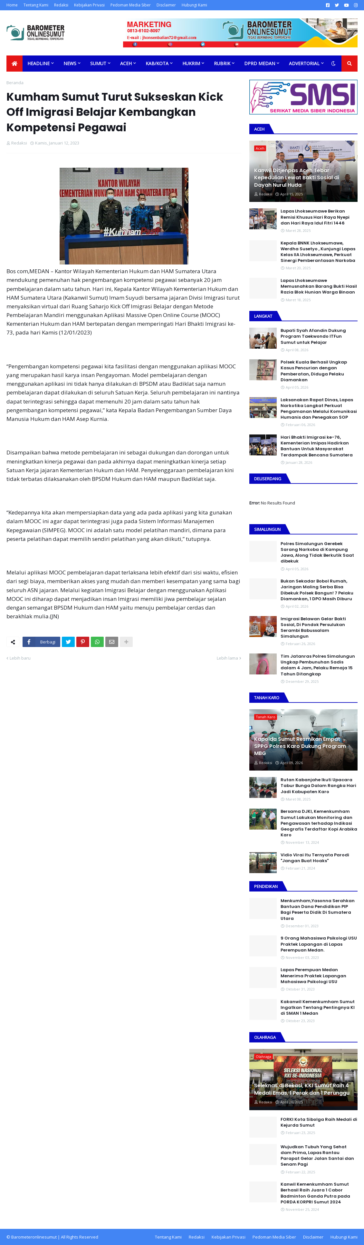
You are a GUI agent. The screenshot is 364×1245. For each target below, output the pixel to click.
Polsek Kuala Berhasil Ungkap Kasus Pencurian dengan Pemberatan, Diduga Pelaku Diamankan (314, 371)
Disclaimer (166, 5)
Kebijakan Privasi (89, 5)
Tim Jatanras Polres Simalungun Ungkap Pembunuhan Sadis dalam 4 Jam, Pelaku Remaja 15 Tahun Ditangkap (318, 665)
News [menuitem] (69, 63)
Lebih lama (227, 658)
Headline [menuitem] (38, 63)
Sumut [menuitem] (98, 63)
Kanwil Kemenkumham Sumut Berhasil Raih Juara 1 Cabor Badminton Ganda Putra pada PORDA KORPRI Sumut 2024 (315, 1193)
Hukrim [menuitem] (191, 63)
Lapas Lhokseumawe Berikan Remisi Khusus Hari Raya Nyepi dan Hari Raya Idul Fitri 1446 (315, 217)
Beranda (15, 82)
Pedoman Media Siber (130, 5)
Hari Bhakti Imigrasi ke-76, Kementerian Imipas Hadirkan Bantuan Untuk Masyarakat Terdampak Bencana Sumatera (317, 446)
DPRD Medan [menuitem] (259, 63)
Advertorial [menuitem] (304, 63)
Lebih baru (20, 658)
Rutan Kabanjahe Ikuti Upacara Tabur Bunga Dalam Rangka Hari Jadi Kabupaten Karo (318, 785)
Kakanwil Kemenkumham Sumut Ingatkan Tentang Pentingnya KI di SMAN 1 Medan (318, 1007)
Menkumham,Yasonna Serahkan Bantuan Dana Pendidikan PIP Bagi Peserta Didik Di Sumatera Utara (318, 909)
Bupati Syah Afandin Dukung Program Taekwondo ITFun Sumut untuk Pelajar (313, 336)
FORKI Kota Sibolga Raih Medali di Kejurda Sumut (319, 1122)
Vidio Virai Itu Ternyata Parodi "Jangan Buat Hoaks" (315, 858)
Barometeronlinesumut (34, 1237)
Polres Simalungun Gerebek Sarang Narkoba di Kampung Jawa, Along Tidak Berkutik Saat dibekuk (317, 552)
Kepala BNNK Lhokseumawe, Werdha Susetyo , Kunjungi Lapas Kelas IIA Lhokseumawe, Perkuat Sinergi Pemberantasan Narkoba (318, 252)
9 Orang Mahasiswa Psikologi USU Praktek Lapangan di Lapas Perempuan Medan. (319, 944)
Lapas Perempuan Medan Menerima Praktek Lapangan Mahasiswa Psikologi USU (313, 975)
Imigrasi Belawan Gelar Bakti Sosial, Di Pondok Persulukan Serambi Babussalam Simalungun (313, 628)
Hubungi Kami (194, 5)
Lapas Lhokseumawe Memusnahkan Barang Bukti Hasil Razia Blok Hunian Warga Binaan (319, 286)
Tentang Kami (36, 5)
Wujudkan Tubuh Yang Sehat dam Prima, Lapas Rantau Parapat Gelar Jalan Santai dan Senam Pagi (317, 1156)
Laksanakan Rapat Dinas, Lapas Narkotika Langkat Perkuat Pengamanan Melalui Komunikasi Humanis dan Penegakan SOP (319, 409)
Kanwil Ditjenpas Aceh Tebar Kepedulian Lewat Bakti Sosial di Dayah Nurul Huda (296, 178)
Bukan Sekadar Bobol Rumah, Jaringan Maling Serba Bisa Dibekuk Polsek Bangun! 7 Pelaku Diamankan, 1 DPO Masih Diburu (317, 590)
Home (12, 5)
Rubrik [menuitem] (222, 63)
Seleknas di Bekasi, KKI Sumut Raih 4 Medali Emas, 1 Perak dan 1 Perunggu (302, 1089)
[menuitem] (14, 63)
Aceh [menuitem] (126, 63)
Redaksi (61, 5)
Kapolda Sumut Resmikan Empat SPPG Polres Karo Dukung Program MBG (300, 746)
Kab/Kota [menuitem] (157, 63)
